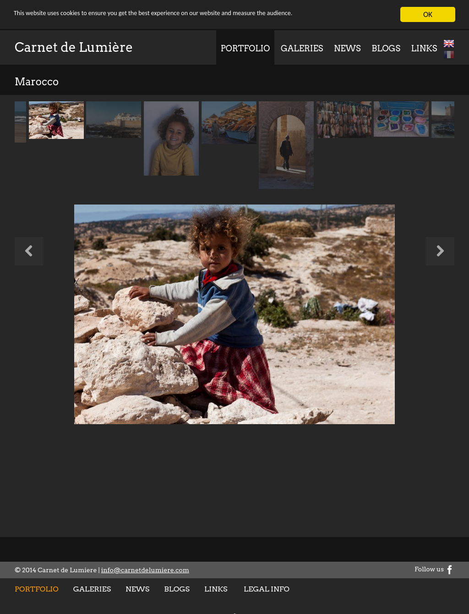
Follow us (434, 569)
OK (427, 14)
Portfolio (245, 48)
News (347, 48)
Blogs (385, 48)
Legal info (266, 589)
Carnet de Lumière (74, 47)
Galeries (302, 48)
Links (424, 48)
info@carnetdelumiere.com (145, 570)
